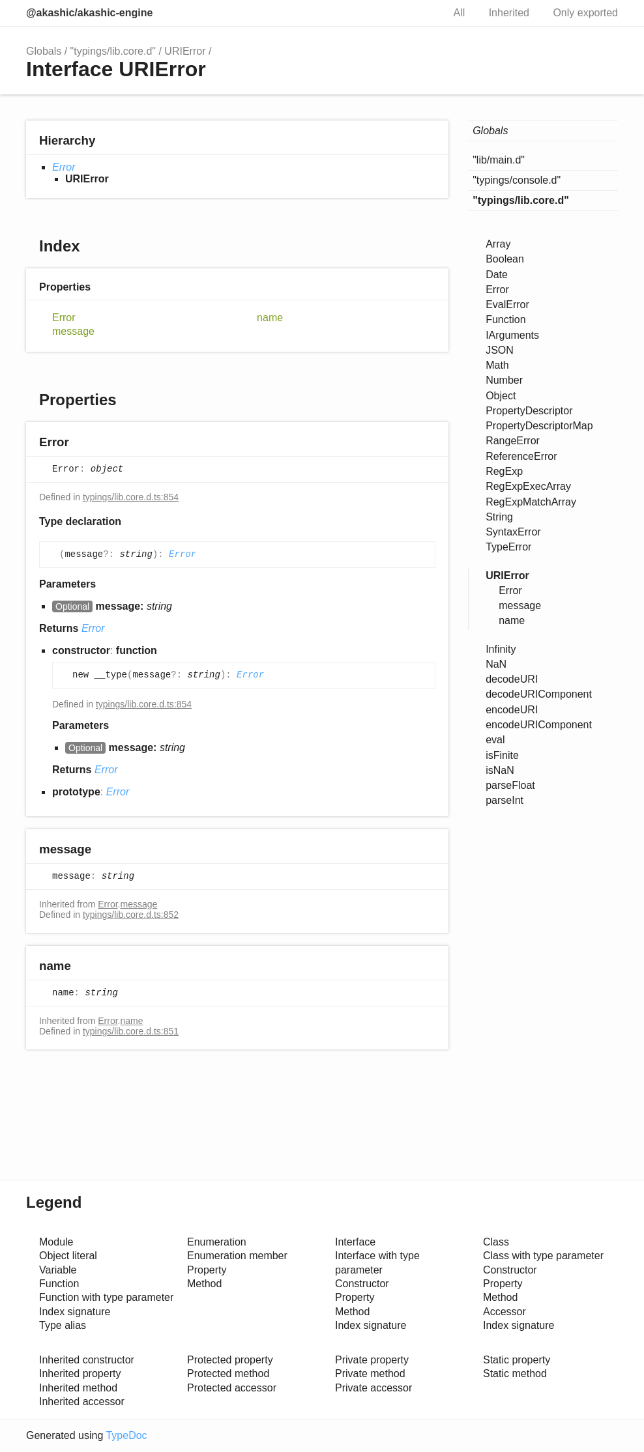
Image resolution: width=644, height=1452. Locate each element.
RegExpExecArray (528, 486)
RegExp (504, 471)
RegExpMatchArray (531, 501)
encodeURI (512, 709)
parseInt (504, 800)
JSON (500, 350)
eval (495, 739)
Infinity (501, 649)
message (73, 331)
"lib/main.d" (499, 159)
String (499, 516)
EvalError (507, 304)
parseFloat (510, 785)
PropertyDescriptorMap (539, 425)
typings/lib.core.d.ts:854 (131, 497)
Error (64, 167)
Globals (43, 51)
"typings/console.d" (517, 180)
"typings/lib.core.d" (113, 51)
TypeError (508, 546)
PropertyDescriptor (529, 410)
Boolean (505, 258)
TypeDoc (126, 1435)
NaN (496, 664)
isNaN (500, 770)
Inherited (509, 12)
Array (498, 243)
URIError (184, 51)
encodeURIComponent (539, 724)
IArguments (512, 335)
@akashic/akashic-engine (89, 12)
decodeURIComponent (539, 694)
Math (497, 365)
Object (501, 395)
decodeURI (512, 679)
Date (497, 274)
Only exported (585, 12)
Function (505, 319)
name (270, 317)
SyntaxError (513, 531)
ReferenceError (521, 456)
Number (504, 380)
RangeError (513, 440)
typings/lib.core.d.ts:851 (131, 1031)
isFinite (502, 755)
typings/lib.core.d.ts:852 (131, 914)
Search (419, 13)
